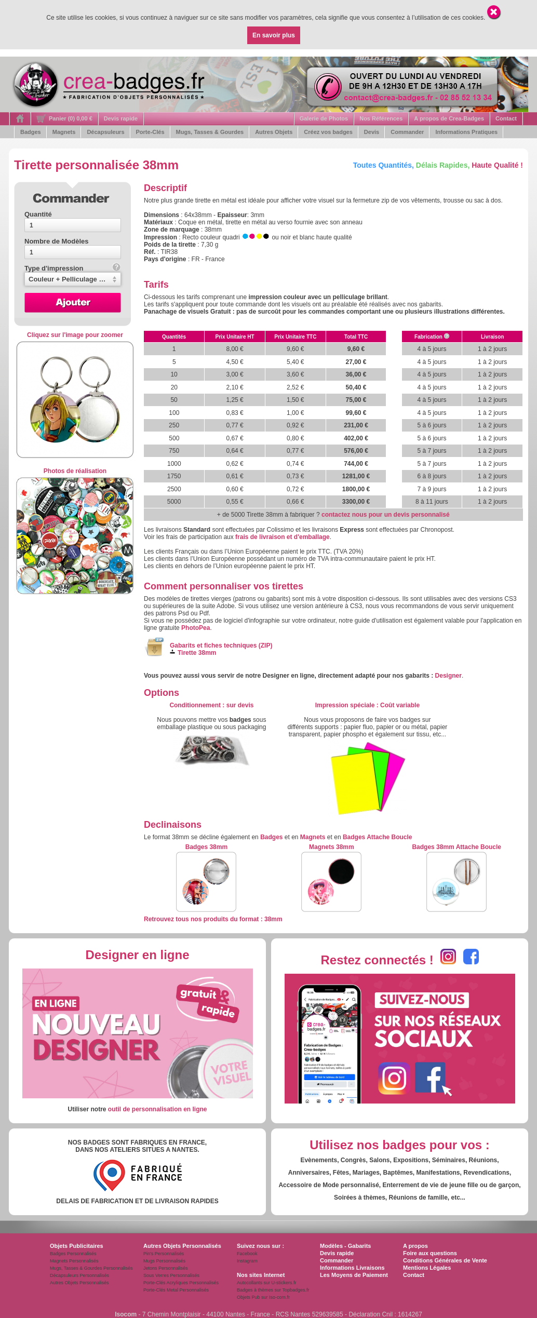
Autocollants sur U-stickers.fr (267, 1282)
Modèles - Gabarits (345, 1246)
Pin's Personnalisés (163, 1253)
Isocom (126, 1314)
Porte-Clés (150, 132)
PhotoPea (195, 627)
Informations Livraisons (352, 1268)
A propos (415, 1246)
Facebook (247, 1253)
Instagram (247, 1260)
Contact (506, 118)
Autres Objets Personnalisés (79, 1282)
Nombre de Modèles (56, 241)
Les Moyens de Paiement (354, 1275)
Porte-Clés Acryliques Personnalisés (181, 1282)
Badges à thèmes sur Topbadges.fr (273, 1290)
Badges (30, 132)
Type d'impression (72, 268)
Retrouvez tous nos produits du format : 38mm (213, 919)
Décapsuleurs (105, 132)
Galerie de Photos (324, 118)
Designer (448, 675)
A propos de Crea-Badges (449, 118)
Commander (407, 132)
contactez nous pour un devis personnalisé (385, 514)
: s (211, 705)
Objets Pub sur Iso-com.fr (263, 1297)
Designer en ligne (137, 955)
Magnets (64, 132)
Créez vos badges (328, 132)
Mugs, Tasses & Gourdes (210, 132)
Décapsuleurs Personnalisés (79, 1275)
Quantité (38, 214)
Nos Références (380, 118)
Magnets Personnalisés (74, 1260)
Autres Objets (273, 132)
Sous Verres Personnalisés (171, 1275)
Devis (371, 132)
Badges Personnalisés (73, 1253)
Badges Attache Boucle (377, 837)
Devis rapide (121, 118)
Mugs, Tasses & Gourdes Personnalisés (91, 1268)
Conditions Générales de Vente (445, 1260)
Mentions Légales (427, 1268)
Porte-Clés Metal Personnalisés (176, 1290)
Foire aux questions (430, 1253)
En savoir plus (273, 35)
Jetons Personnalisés (165, 1268)
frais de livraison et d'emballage (282, 537)
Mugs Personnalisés (164, 1260)
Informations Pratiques (466, 132)
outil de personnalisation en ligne (157, 1109)
